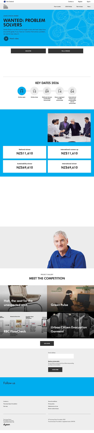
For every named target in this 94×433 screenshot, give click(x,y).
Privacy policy (51, 406)
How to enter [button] (57, 6)
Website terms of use (53, 409)
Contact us (71, 1)
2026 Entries (68, 6)
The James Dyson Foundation (10, 406)
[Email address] (61, 358)
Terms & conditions (52, 404)
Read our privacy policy (53, 363)
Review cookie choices (53, 411)
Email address (51, 355)
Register (80, 1)
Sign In (88, 1)
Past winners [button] (80, 6)
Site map (5, 409)
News (88, 6)
